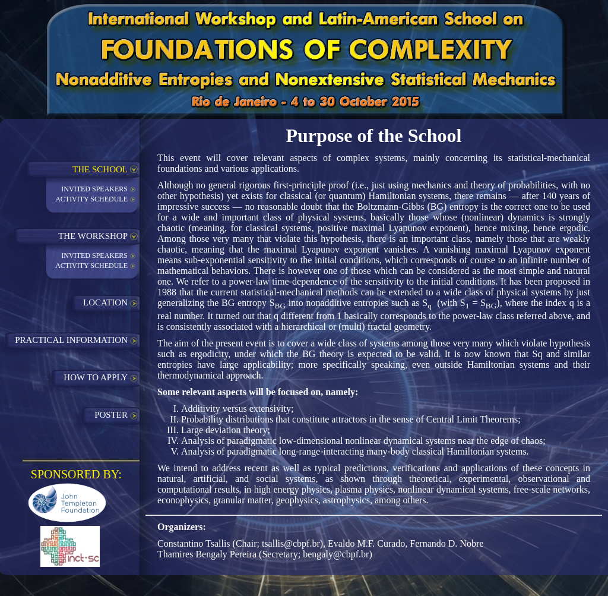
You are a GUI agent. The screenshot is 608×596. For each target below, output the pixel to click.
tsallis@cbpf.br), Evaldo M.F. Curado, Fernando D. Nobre (372, 543)
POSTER (111, 415)
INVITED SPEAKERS (94, 189)
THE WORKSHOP (93, 236)
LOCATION (105, 302)
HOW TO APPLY (96, 377)
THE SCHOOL (100, 169)
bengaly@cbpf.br (336, 554)
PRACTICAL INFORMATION (71, 340)
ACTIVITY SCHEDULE (91, 199)
